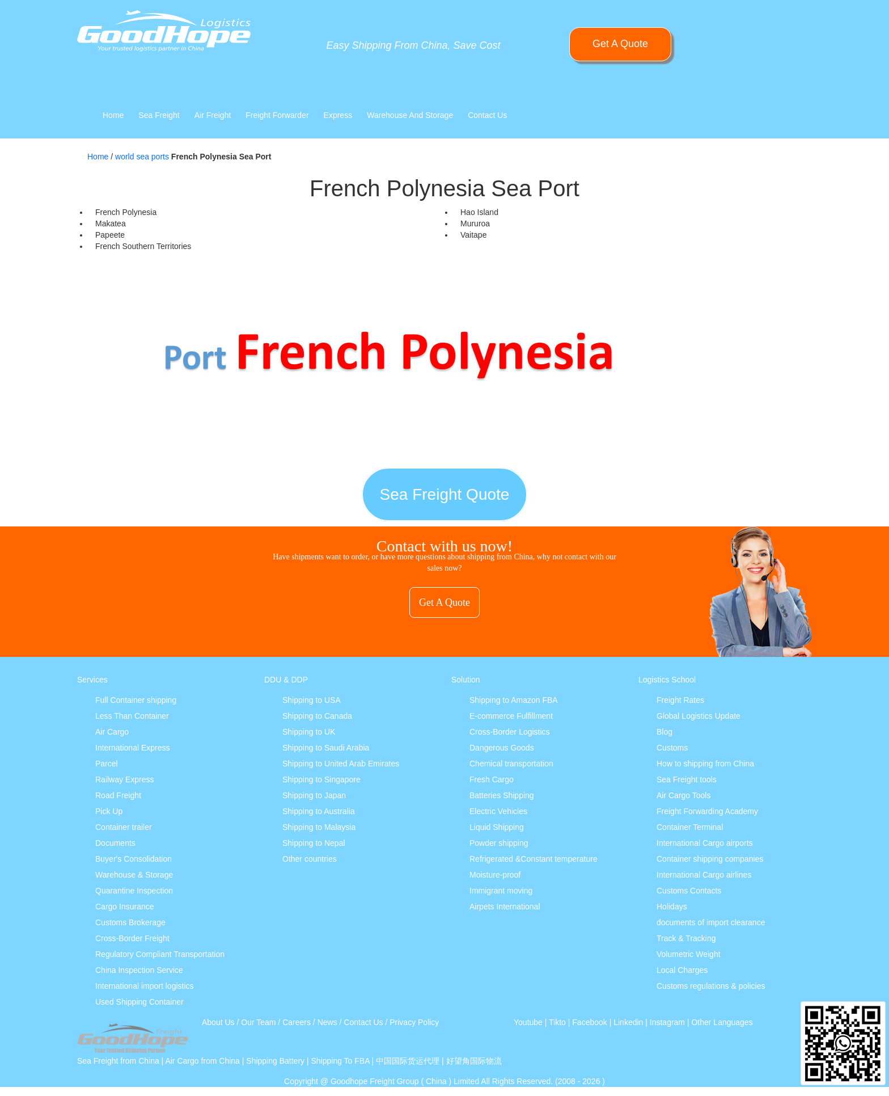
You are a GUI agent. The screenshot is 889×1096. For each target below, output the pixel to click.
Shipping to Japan (314, 795)
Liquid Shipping (496, 827)
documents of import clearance (711, 922)
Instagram (667, 1022)
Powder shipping (498, 843)
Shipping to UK (308, 731)
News (327, 1022)
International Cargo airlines (704, 874)
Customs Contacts (689, 890)
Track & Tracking (686, 938)
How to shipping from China (705, 763)
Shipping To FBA (340, 1060)
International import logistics (144, 985)
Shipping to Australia (318, 811)
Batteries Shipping (501, 795)
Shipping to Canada (317, 715)
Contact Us (487, 115)
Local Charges (682, 970)
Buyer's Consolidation (133, 858)
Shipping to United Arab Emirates (340, 763)
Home (113, 115)
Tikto (557, 1022)
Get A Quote (620, 43)
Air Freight (212, 115)
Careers (296, 1022)
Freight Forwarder (276, 115)
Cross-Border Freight (132, 938)
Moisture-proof (494, 874)
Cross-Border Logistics (509, 731)
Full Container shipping (135, 700)
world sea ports (142, 156)
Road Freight (118, 795)
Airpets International (504, 906)
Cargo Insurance (124, 906)
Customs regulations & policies (711, 985)
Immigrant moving (500, 890)
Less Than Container (132, 715)
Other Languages (721, 1022)
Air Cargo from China (202, 1060)
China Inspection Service (139, 970)
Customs (672, 747)
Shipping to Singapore (321, 779)
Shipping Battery (275, 1060)
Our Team (258, 1022)
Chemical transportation (511, 763)
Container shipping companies (710, 858)
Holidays (672, 906)
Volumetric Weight (689, 954)
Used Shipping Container (139, 1001)
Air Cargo (112, 731)
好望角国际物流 (474, 1060)
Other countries (309, 858)
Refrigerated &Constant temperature (533, 858)
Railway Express (124, 779)
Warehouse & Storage (134, 874)
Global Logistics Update (698, 715)
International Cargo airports (705, 843)
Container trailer (123, 827)
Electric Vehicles (498, 811)
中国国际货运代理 (407, 1060)
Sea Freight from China (118, 1060)
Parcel (106, 763)
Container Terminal (690, 827)
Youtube (528, 1022)
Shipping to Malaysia (318, 827)
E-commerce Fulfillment (511, 715)
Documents (115, 843)
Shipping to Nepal (313, 843)
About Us (218, 1022)
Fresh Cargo (491, 779)
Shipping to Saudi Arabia (325, 747)
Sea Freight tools (687, 779)
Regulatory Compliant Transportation (160, 954)
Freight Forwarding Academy (707, 811)
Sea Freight (158, 115)
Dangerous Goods (501, 747)
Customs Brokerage (130, 922)
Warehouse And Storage (410, 115)
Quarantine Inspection (134, 890)
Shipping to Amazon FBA (513, 700)
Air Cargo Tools (683, 795)
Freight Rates (680, 700)
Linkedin (628, 1022)
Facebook (589, 1022)
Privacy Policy (414, 1022)
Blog (664, 731)
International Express (132, 747)
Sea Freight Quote (445, 494)
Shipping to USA (311, 700)
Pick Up (108, 811)
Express (338, 115)
